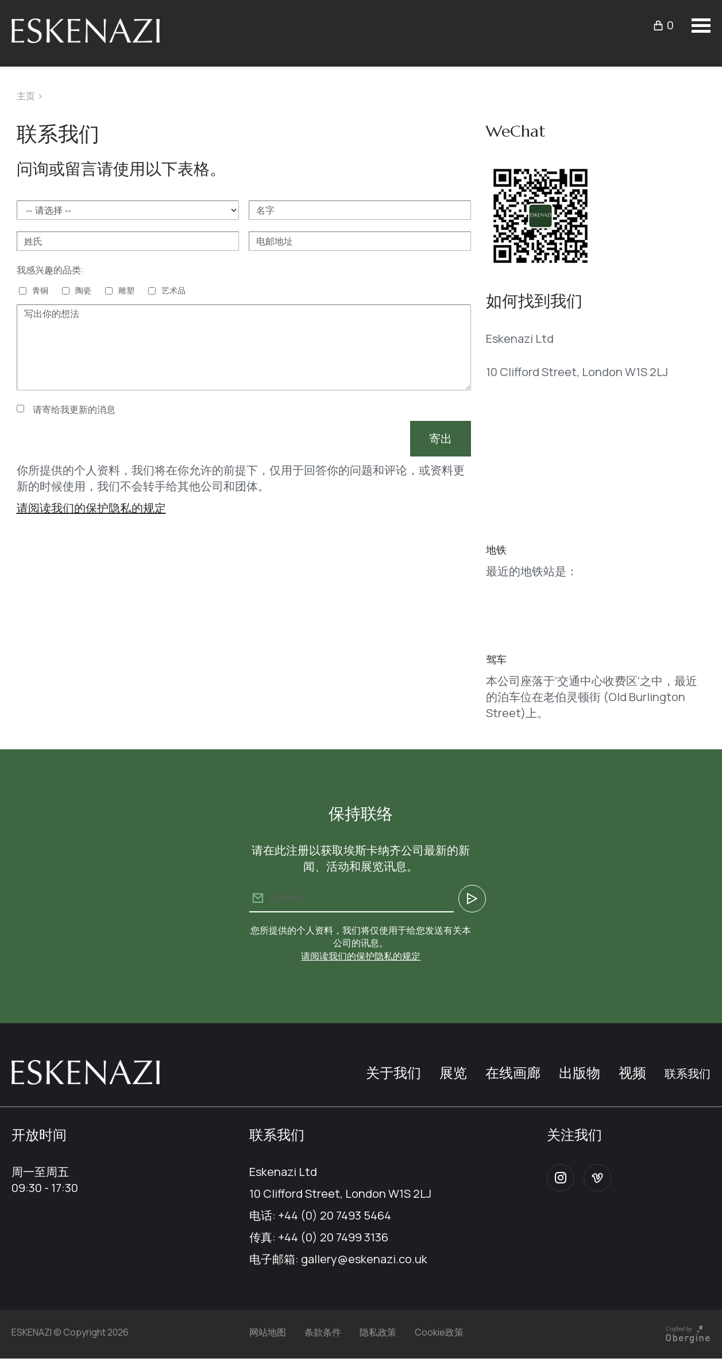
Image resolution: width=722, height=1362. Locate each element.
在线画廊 (512, 1072)
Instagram (560, 1177)
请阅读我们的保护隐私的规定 (91, 508)
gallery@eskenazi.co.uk (364, 1259)
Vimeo (597, 1177)
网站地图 (267, 1332)
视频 (632, 1072)
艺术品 (173, 290)
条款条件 (322, 1332)
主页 (26, 96)
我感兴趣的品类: (50, 270)
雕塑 (126, 290)
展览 (453, 1072)
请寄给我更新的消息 (74, 409)
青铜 (40, 290)
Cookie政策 (439, 1332)
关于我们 (393, 1072)
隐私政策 (378, 1332)
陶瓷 (83, 290)
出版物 (579, 1072)
